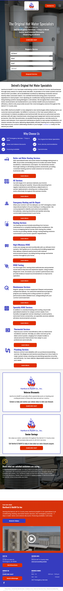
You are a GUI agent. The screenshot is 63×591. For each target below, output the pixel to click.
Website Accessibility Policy (52, 588)
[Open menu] (60, 6)
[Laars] (39, 492)
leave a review (36, 475)
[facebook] (4, 583)
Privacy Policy (7, 588)
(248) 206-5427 (8, 574)
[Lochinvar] (24, 492)
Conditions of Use (29, 588)
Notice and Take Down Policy (40, 588)
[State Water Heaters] (8, 497)
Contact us (47, 124)
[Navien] (39, 497)
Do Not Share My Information (18, 588)
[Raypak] (54, 492)
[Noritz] (54, 497)
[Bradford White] (8, 492)
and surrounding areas (39, 562)
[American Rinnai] (24, 497)
